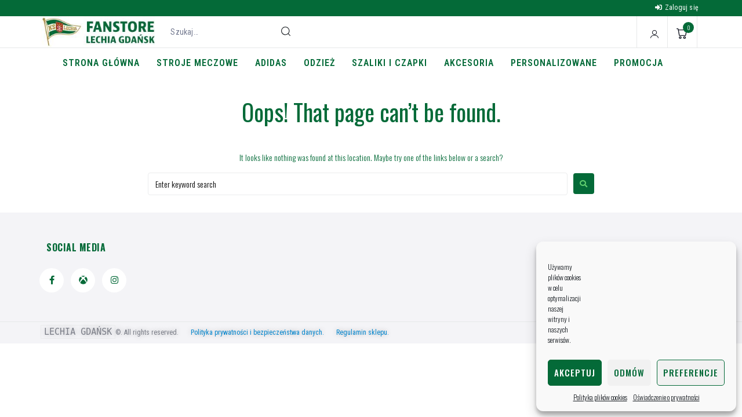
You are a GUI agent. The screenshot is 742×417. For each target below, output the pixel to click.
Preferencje (690, 372)
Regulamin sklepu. (362, 332)
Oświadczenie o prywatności (666, 397)
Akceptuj (574, 372)
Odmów (629, 372)
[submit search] (285, 31)
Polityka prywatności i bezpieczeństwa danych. (262, 332)
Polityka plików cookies (600, 397)
